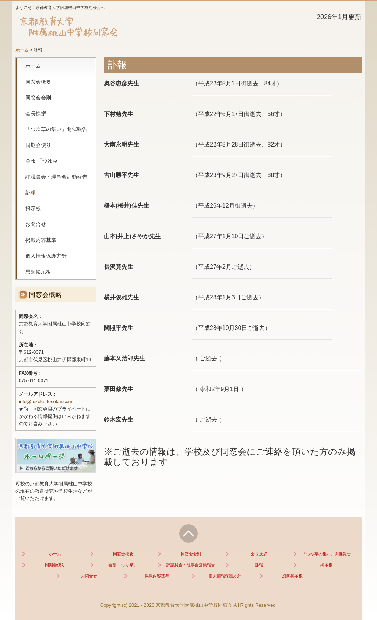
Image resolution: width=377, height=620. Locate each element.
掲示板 (33, 208)
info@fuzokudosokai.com (45, 401)
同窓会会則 (38, 98)
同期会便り (38, 145)
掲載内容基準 (40, 240)
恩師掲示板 (38, 272)
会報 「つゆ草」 (44, 161)
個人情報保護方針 (46, 256)
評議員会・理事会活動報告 (56, 177)
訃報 (30, 192)
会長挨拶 (35, 113)
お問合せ (35, 224)
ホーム (33, 66)
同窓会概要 (38, 82)
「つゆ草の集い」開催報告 (56, 129)
